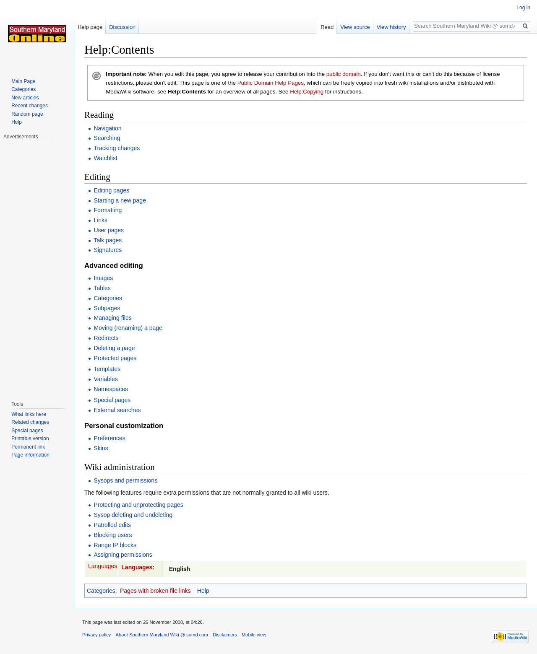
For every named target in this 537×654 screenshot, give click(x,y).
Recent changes (29, 106)
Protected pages (115, 358)
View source (355, 27)
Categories (108, 298)
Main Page (23, 81)
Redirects (106, 338)
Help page (90, 27)
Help (203, 590)
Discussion (122, 27)
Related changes (30, 422)
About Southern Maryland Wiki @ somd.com (162, 634)
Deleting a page (114, 348)
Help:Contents (187, 91)
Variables (105, 379)
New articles (25, 98)
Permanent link (28, 447)
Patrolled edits (112, 525)
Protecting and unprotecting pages (138, 504)
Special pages (112, 400)
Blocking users (113, 535)
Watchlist (105, 158)
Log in (523, 7)
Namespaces (111, 389)
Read (327, 27)
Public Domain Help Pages (270, 83)
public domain (343, 74)
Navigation (107, 128)
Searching (107, 138)
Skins (101, 448)
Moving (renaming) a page (128, 327)
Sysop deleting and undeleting (133, 514)
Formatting (108, 210)
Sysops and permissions (125, 480)
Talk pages (108, 240)
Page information (30, 455)
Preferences (109, 438)
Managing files (112, 317)
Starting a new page (120, 200)
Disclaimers (225, 634)
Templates (107, 369)
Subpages (107, 308)
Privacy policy (96, 634)
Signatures (108, 250)
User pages (109, 230)
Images (103, 278)
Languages (102, 566)
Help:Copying (306, 91)
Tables (102, 288)
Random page (27, 114)
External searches (117, 410)
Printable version (30, 438)
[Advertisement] (36, 266)
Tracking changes (117, 148)
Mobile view (254, 634)
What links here (28, 414)
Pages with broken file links (155, 590)
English (179, 569)
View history (391, 27)
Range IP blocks (115, 545)
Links (100, 220)
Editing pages (111, 190)
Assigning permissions (123, 554)
